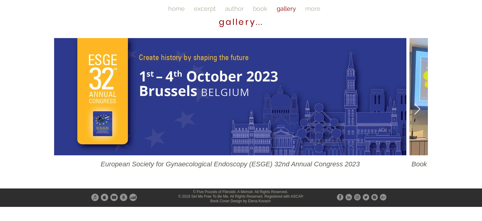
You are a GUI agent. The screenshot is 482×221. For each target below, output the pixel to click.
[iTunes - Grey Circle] (95, 197)
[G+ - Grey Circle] (383, 197)
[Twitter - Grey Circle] (366, 197)
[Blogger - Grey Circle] (374, 197)
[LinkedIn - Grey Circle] (349, 197)
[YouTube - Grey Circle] (114, 197)
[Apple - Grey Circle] (104, 197)
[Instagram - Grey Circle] (357, 197)
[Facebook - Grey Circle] (340, 197)
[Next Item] (417, 109)
